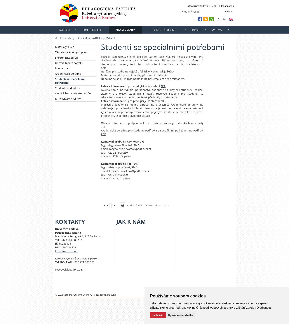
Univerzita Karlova (198, 6)
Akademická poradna (68, 73)
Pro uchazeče (92, 30)
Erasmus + (61, 68)
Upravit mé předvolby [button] (180, 315)
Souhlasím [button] (158, 315)
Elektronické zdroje (67, 57)
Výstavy (217, 30)
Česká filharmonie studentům (73, 93)
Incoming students (163, 30)
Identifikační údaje (66, 251)
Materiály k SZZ (64, 47)
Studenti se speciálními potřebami (70, 80)
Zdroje (195, 30)
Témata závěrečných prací (71, 52)
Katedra (64, 30)
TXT (114, 205)
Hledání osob (226, 6)
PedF (213, 6)
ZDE (163, 86)
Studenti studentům (67, 88)
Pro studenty (125, 30)
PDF (106, 205)
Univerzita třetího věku (69, 63)
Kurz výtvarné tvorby (68, 99)
